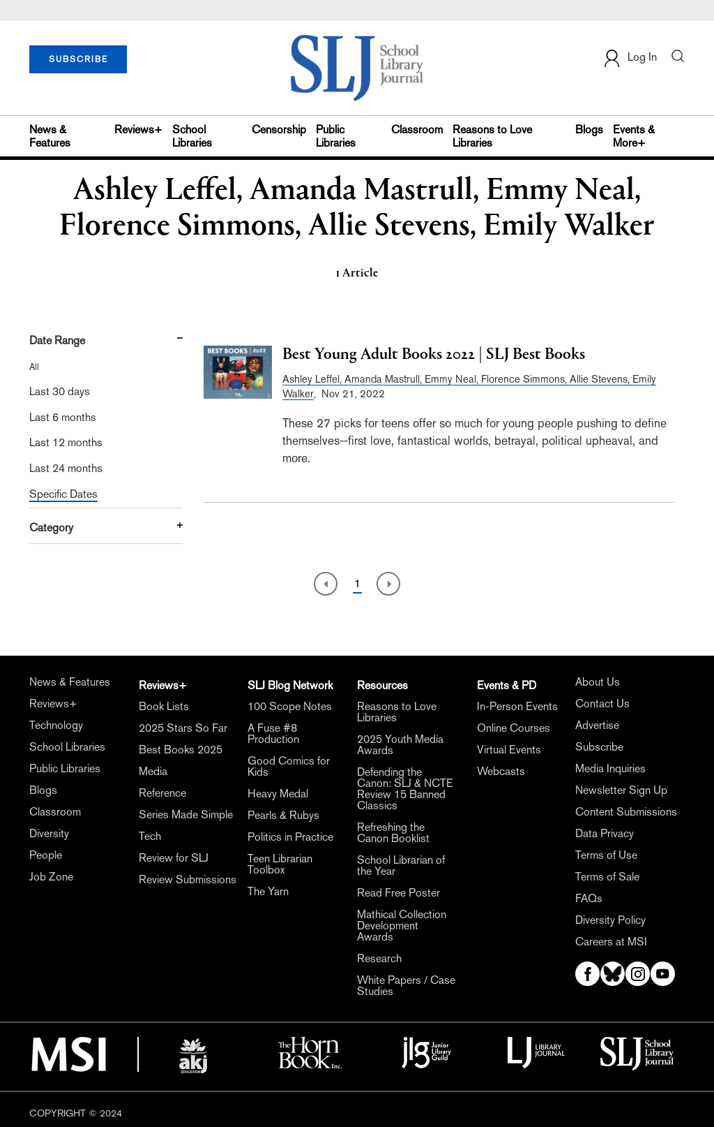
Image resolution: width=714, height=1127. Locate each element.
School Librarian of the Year (401, 866)
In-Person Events (517, 706)
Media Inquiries (610, 768)
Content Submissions (626, 812)
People (45, 855)
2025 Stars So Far (183, 728)
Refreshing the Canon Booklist (393, 833)
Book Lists (164, 706)
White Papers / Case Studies (406, 986)
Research (379, 958)
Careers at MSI (611, 942)
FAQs (588, 898)
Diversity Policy (610, 920)
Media (153, 771)
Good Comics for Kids (289, 767)
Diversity (49, 833)
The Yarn (268, 891)
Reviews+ (138, 129)
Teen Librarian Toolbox (280, 864)
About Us (597, 682)
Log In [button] (629, 58)
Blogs (589, 129)
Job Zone (51, 877)
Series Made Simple (186, 814)
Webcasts (501, 771)
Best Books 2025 (180, 750)
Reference (162, 793)
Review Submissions (187, 879)
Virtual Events (509, 750)
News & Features (49, 136)
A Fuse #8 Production (273, 734)
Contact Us (602, 703)
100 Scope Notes (290, 706)
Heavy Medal (278, 794)
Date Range (57, 340)
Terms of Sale (607, 877)
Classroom (417, 129)
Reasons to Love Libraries (492, 136)
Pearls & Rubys (283, 815)
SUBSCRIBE (78, 59)
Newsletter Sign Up (621, 790)
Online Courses (513, 728)
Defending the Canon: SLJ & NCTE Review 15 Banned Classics (405, 789)
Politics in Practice (290, 837)
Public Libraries (336, 136)
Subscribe (599, 747)
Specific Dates (63, 494)
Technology (56, 725)
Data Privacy (604, 833)
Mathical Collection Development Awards (401, 926)
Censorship (279, 129)
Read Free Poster (398, 893)
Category (51, 527)
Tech (150, 836)
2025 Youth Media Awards (400, 745)
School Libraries (192, 136)
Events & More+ (634, 136)
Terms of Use (606, 855)
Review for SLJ (173, 858)
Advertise (597, 725)
